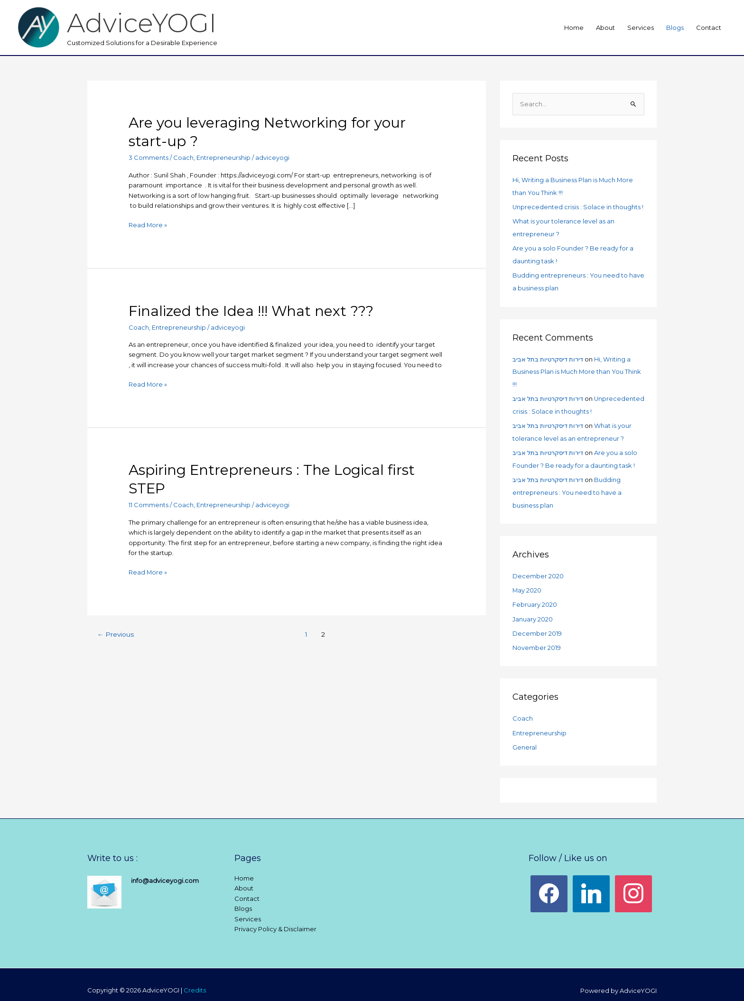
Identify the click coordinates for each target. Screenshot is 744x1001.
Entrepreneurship (223, 157)
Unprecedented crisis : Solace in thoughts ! (578, 206)
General (524, 736)
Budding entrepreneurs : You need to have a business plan (567, 485)
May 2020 (527, 582)
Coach (183, 157)
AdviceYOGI (143, 22)
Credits (195, 978)
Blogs (675, 27)
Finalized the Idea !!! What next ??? (251, 310)
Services (640, 27)
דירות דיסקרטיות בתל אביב (547, 355)
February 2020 (534, 596)
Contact (708, 27)
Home (574, 27)
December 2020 (538, 568)
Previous (116, 633)
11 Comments (148, 504)
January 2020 (532, 609)
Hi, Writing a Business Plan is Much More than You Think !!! (577, 368)
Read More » (148, 224)
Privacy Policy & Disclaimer (275, 917)
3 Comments (148, 157)
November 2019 (536, 637)
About (605, 27)
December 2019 (537, 623)
